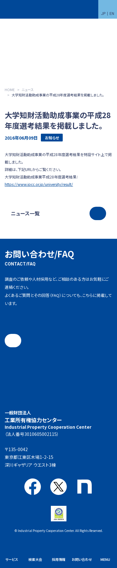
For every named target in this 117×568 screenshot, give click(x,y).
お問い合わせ (82, 559)
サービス (11, 559)
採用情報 (59, 559)
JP (103, 14)
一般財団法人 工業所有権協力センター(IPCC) (18, 9)
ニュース (28, 89)
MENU (105, 559)
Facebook (32, 486)
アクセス (62, 463)
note (84, 486)
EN (112, 14)
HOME (10, 89)
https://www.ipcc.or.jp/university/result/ (39, 184)
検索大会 (35, 559)
